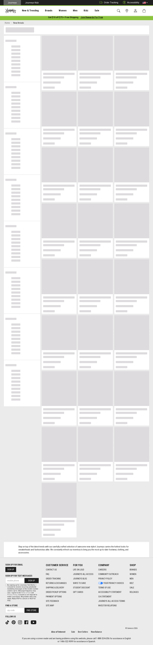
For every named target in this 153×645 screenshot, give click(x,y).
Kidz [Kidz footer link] (132, 583)
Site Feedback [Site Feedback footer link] (52, 601)
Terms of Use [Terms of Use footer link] (104, 587)
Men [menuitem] (67, 11)
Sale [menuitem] (86, 11)
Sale (73, 632)
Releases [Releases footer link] (134, 592)
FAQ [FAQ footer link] (47, 574)
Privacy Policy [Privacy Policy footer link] (105, 578)
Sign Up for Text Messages (18, 576)
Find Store (31, 610)
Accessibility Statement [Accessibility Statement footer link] (109, 592)
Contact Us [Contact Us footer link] (51, 569)
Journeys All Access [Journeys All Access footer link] (83, 574)
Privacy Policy (12, 595)
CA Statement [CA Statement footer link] (104, 596)
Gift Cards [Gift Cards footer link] (78, 592)
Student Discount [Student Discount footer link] (81, 587)
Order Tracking (108, 2)
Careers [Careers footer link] (102, 569)
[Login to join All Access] (63, 17)
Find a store (11, 605)
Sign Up (10, 569)
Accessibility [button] (130, 2)
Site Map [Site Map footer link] (50, 605)
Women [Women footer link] (133, 574)
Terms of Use (26, 593)
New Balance (96, 632)
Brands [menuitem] (44, 11)
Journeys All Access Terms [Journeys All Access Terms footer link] (111, 601)
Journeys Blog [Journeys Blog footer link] (80, 578)
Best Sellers (83, 632)
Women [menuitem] (56, 11)
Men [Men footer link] (131, 578)
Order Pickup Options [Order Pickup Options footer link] (56, 592)
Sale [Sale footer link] (132, 587)
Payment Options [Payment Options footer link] (54, 596)
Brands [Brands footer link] (133, 569)
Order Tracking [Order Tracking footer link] (53, 578)
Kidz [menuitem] (77, 11)
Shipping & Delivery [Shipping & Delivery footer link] (55, 587)
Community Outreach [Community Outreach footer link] (108, 574)
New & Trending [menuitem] (27, 11)
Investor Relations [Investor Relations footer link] (107, 605)
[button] (145, 2)
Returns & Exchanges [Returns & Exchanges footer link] (56, 583)
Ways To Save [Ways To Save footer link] (79, 583)
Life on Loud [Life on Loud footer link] (78, 569)
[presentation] (27, 10)
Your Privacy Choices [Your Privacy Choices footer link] (111, 583)
